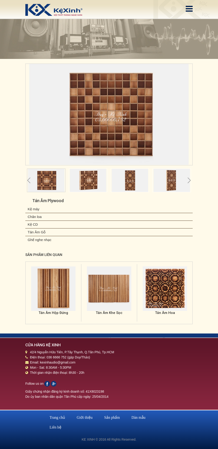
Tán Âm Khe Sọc (109, 313)
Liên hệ (55, 427)
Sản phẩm (112, 417)
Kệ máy (34, 209)
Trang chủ (57, 417)
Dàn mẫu (138, 417)
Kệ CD (33, 224)
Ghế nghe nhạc (39, 240)
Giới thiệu (84, 417)
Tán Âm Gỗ (37, 232)
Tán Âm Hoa (165, 313)
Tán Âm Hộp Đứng (53, 313)
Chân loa (35, 217)
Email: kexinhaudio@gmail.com (53, 362)
